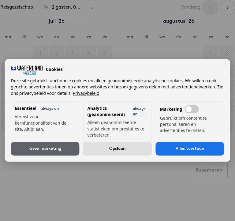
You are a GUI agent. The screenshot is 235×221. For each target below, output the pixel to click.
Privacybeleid (86, 93)
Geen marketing (45, 149)
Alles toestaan (190, 149)
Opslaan (117, 149)
